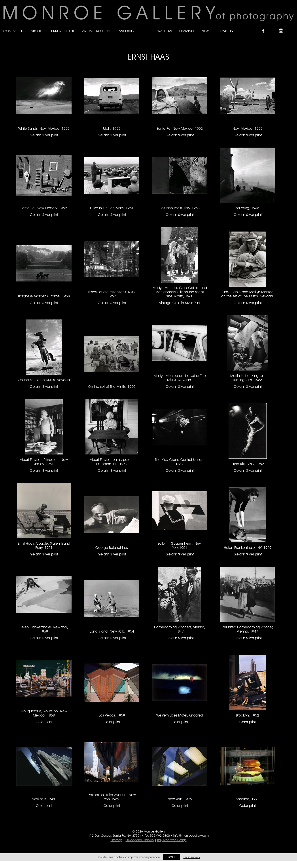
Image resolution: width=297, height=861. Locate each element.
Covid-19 (225, 31)
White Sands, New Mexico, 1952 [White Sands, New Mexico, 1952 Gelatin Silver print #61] (44, 128)
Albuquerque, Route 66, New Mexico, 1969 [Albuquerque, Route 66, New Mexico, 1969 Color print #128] (44, 713)
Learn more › (191, 857)
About (36, 31)
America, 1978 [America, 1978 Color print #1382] (247, 799)
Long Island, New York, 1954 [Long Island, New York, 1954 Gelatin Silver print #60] (111, 631)
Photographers (158, 31)
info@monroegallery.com (191, 835)
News (206, 31)
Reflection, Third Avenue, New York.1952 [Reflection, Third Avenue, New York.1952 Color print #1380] (112, 797)
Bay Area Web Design (172, 840)
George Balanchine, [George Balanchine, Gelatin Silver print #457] (111, 547)
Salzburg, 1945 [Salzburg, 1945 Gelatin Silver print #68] (247, 208)
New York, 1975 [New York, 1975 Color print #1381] (180, 799)
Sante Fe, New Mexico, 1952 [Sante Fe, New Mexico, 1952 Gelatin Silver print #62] (44, 208)
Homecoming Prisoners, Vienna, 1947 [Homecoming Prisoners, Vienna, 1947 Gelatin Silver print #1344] (179, 629)
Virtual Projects (96, 31)
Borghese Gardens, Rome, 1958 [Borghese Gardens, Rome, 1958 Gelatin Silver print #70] (44, 296)
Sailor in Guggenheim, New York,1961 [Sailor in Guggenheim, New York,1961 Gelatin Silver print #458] (180, 545)
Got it (172, 857)
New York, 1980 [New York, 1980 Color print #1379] (44, 799)
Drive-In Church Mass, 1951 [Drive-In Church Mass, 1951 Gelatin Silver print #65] (112, 208)
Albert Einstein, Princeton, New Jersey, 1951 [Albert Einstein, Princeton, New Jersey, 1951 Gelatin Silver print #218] (44, 462)
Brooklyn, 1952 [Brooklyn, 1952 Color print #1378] (247, 715)
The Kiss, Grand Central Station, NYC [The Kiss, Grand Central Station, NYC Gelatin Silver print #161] (179, 462)
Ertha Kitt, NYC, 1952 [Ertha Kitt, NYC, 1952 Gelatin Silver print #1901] (247, 464)
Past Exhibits (127, 31)
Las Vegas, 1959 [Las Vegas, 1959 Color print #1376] (112, 715)
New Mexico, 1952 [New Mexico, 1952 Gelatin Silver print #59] (248, 128)
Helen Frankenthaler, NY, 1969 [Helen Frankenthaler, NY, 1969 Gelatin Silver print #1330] (247, 547)
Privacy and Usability (140, 840)
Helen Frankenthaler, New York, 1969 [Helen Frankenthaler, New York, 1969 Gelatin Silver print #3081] (43, 629)
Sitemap (116, 840)
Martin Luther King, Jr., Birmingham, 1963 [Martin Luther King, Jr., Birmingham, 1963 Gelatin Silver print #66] (247, 378)
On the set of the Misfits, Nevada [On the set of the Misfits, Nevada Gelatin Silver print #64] (44, 380)
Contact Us (13, 31)
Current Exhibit (61, 31)
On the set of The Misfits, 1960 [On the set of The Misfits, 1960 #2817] (111, 386)
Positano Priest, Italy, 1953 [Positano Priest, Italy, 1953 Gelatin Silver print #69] (180, 208)
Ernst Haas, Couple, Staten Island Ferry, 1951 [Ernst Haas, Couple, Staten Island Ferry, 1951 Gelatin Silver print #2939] (44, 545)
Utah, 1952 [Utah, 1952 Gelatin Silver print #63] (111, 128)
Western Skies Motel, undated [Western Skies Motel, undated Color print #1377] (179, 715)
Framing (186, 31)
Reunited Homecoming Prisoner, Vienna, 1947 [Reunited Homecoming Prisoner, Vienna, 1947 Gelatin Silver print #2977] (247, 629)
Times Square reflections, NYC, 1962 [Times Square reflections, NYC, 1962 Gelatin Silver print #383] (112, 294)
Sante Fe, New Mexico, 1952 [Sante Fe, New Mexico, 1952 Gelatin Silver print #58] (180, 128)
